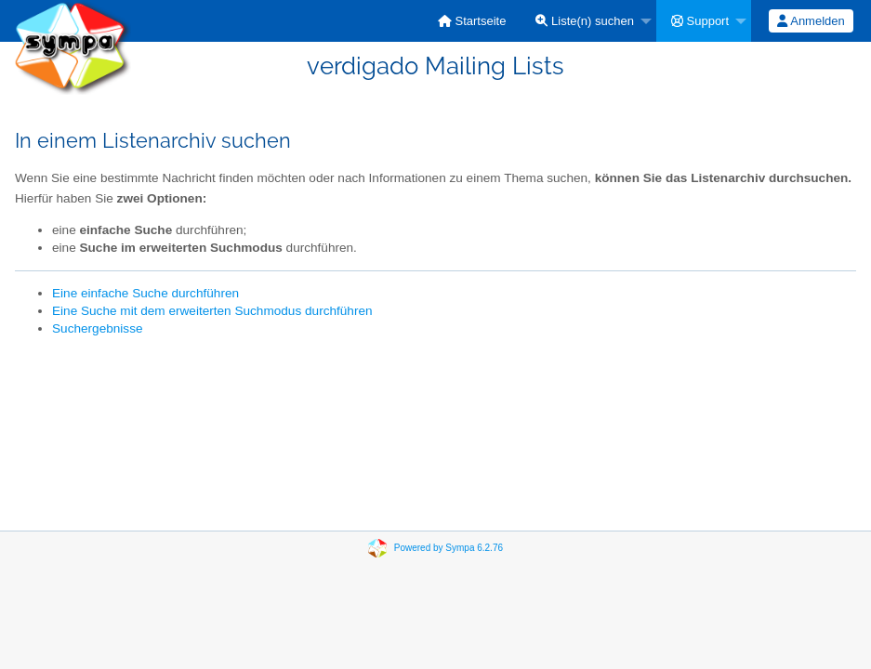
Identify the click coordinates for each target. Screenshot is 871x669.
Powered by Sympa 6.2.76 (448, 548)
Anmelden (810, 21)
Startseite (472, 21)
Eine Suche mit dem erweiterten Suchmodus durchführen (212, 311)
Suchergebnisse (97, 328)
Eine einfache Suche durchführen (145, 293)
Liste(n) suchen (584, 21)
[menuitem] (472, 21)
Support (700, 21)
